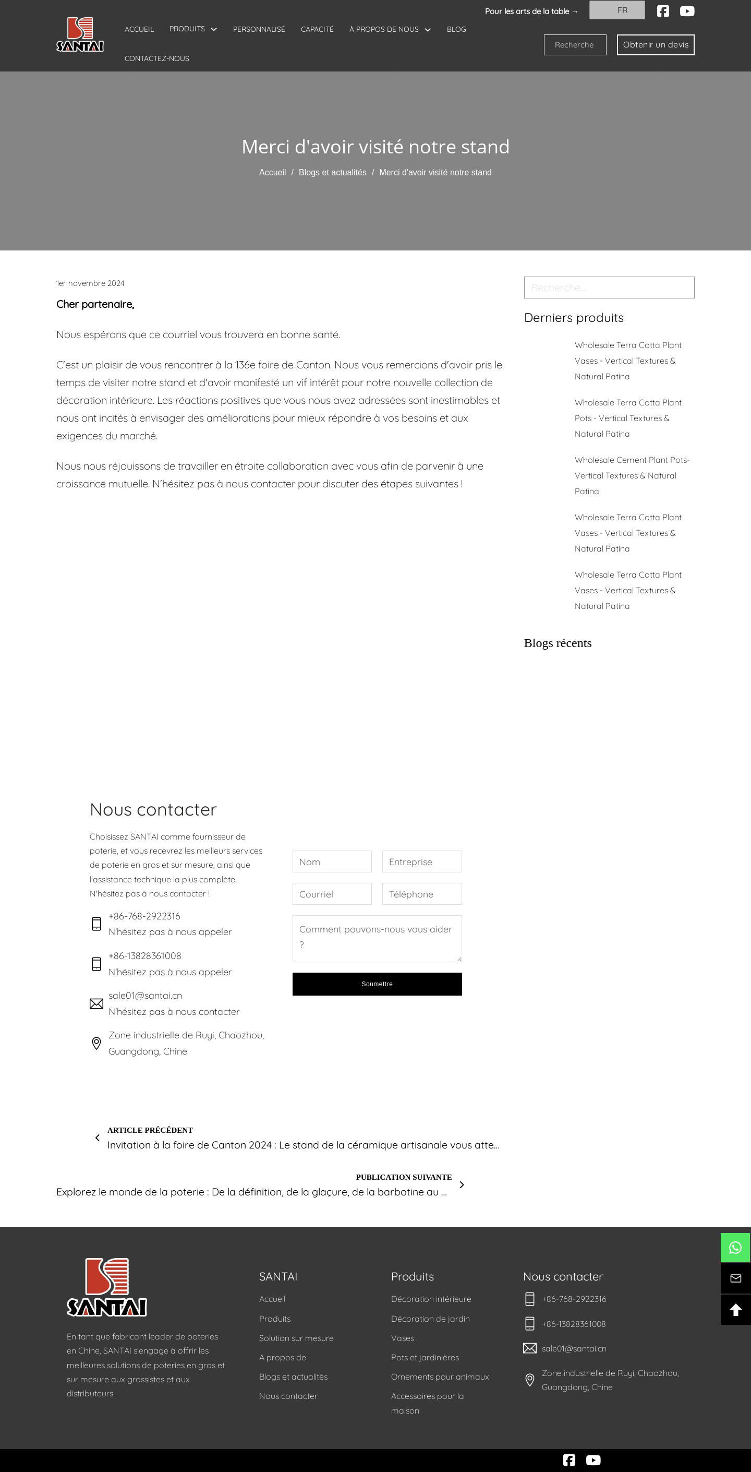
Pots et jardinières (425, 1357)
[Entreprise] (422, 861)
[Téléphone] (422, 894)
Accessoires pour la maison (427, 1403)
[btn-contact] (736, 1278)
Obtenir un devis (655, 44)
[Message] (377, 938)
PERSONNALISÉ (259, 29)
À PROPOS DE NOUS (384, 29)
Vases (402, 1338)
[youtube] (687, 11)
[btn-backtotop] (736, 1310)
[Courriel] (332, 894)
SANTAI (278, 1276)
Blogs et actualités (333, 172)
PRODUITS (187, 28)
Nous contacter (288, 1396)
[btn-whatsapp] (735, 1247)
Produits (274, 1318)
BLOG (456, 29)
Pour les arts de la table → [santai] (532, 11)
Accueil (272, 172)
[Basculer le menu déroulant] (213, 29)
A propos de (282, 1357)
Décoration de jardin (430, 1318)
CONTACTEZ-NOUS (157, 58)
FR (616, 10)
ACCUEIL (139, 29)
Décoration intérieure (431, 1299)
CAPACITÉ (317, 29)
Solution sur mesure (296, 1338)
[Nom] (332, 861)
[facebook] (663, 11)
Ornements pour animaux (440, 1376)
